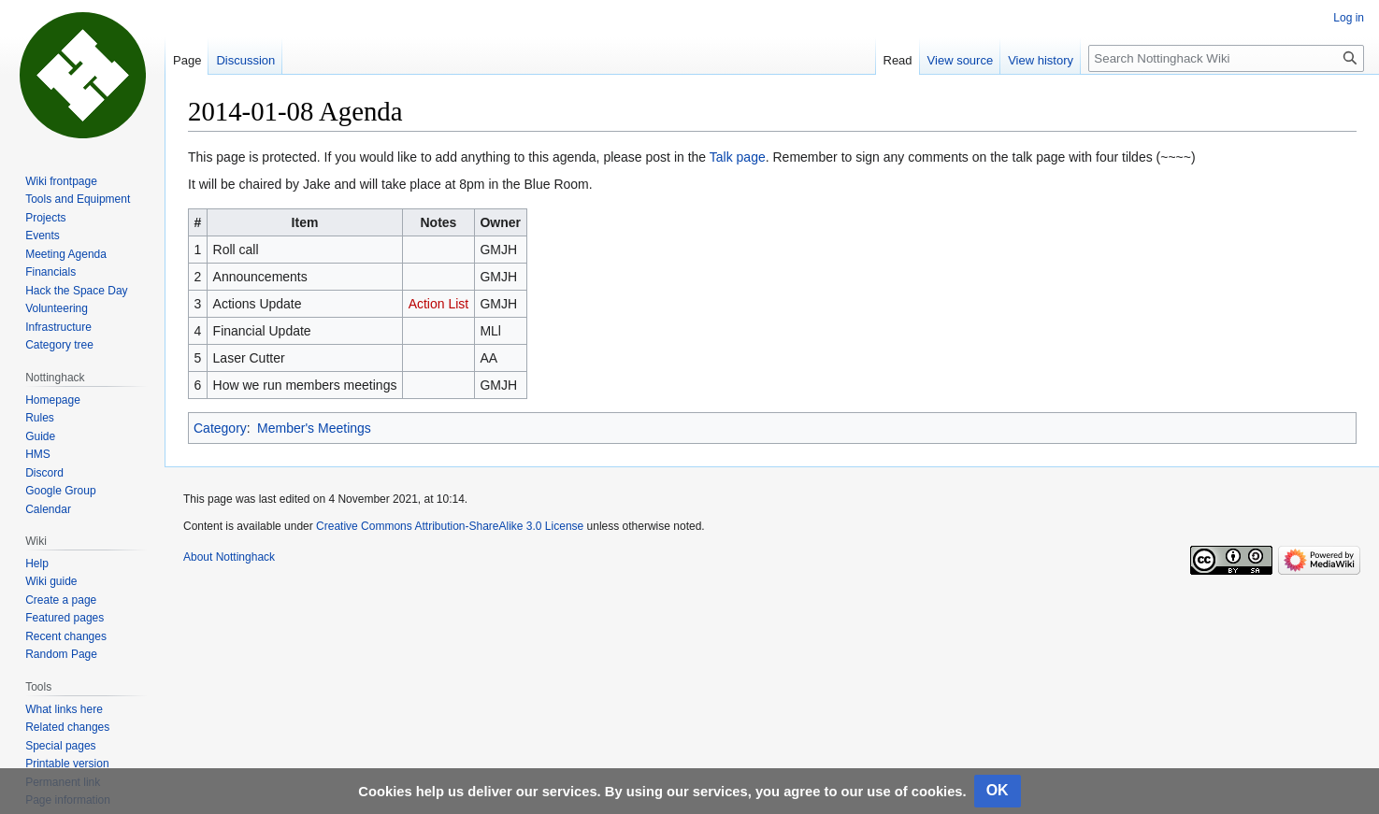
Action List (439, 303)
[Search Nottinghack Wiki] (1226, 58)
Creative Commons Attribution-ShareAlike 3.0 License (449, 526)
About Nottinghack (229, 557)
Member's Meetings (314, 428)
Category (220, 428)
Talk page (738, 157)
